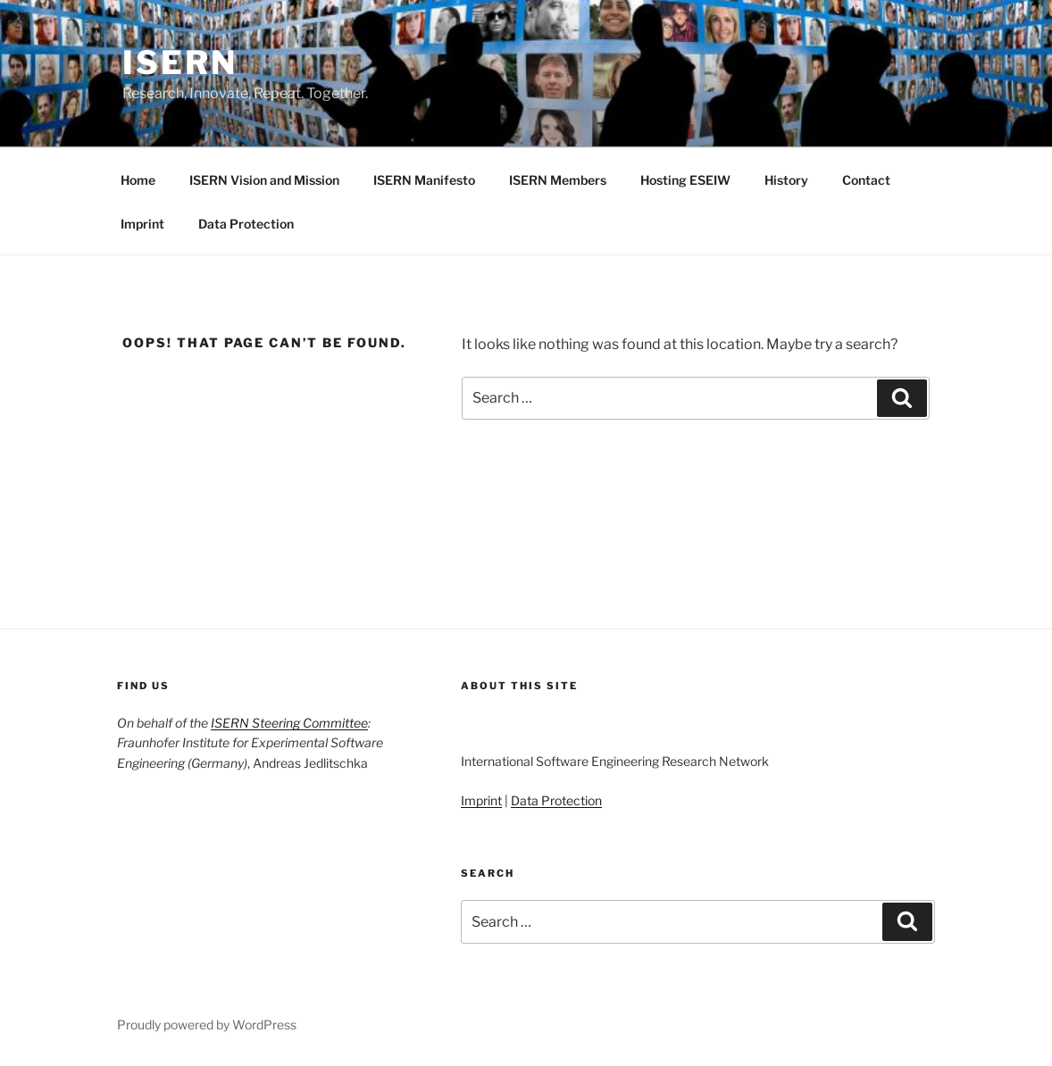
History (786, 179)
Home (138, 179)
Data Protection (246, 223)
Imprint (142, 223)
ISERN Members (557, 179)
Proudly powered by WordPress (206, 1024)
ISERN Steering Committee (289, 722)
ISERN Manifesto (424, 179)
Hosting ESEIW (685, 179)
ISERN (179, 62)
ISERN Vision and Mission (264, 179)
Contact (866, 179)
